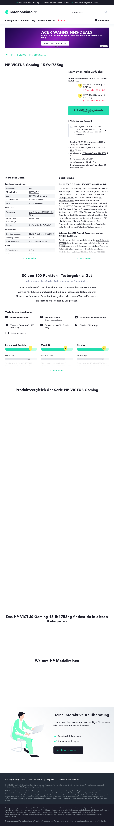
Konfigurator (12, 20)
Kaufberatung (28, 20)
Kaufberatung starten (66, 750)
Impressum (52, 779)
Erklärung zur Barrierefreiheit (70, 779)
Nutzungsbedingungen (15, 779)
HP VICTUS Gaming (37, 55)
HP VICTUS (21, 55)
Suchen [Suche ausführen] (106, 12)
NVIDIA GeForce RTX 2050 (94, 153)
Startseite (6, 54)
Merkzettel (103, 20)
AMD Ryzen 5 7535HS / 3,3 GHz (87, 148)
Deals (62, 20)
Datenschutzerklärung (36, 779)
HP (11, 55)
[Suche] (89, 12)
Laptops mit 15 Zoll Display (87, 194)
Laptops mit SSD (66, 197)
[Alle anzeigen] (57, 370)
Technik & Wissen (46, 20)
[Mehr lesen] (30, 258)
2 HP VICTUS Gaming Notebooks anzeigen (88, 111)
